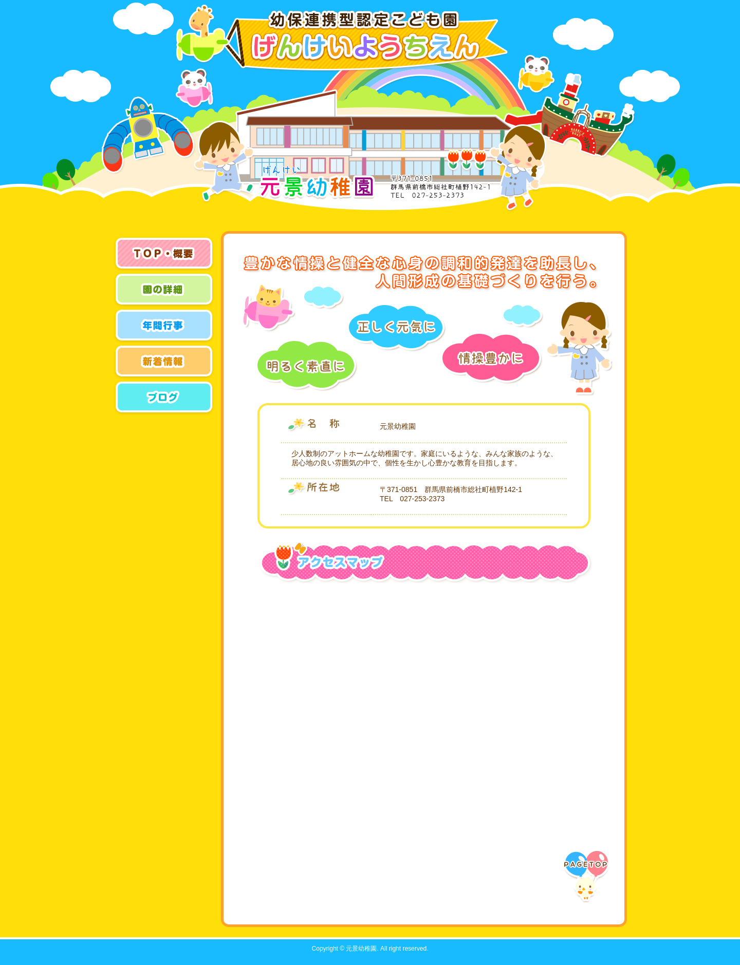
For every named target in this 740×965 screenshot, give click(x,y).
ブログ (164, 398)
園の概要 (164, 290)
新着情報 (164, 362)
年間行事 (164, 326)
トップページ (164, 254)
